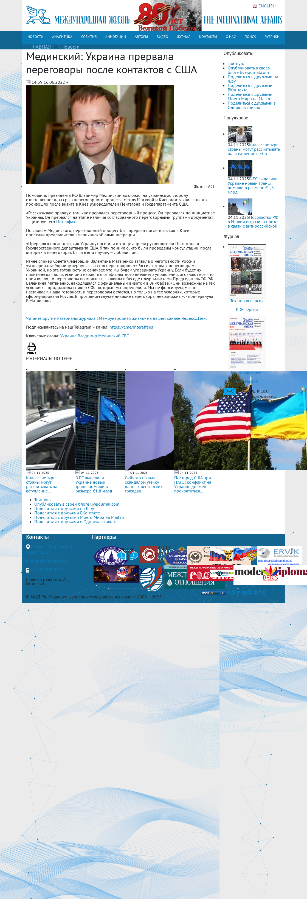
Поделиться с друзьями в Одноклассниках (252, 105)
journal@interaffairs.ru (47, 561)
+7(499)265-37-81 (47, 569)
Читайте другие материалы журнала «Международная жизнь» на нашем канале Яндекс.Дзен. (116, 318)
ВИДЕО (162, 36)
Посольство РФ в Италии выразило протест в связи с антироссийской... (254, 221)
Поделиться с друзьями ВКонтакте (250, 88)
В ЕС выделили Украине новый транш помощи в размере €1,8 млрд (93, 484)
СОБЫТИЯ (89, 36)
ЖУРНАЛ (183, 36)
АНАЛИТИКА (62, 36)
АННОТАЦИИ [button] (115, 36)
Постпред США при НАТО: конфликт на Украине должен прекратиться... (192, 484)
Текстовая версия (247, 300)
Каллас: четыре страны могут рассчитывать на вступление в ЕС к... (254, 149)
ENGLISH (264, 6)
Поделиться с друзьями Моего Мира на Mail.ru (250, 96)
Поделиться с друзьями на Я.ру (253, 79)
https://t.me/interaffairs (131, 327)
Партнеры (104, 536)
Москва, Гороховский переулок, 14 (49, 549)
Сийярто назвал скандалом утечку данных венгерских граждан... (144, 484)
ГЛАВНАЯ (40, 47)
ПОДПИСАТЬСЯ (242, 407)
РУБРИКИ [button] (272, 36)
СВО (125, 335)
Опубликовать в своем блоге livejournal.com (249, 70)
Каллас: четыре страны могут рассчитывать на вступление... (41, 484)
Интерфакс (66, 221)
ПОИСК (250, 36)
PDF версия (247, 309)
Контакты (37, 536)
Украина (68, 335)
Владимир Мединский (99, 335)
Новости (70, 47)
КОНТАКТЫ (208, 36)
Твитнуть (236, 63)
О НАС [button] (231, 36)
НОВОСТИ (35, 36)
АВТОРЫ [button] (141, 36)
